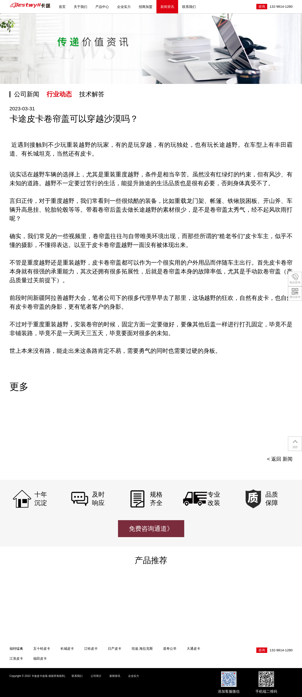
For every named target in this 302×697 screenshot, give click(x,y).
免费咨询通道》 (151, 528)
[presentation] (283, 426)
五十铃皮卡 (41, 648)
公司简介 (96, 676)
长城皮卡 (67, 648)
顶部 (295, 443)
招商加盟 (145, 7)
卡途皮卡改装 (30, 5)
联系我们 (189, 7)
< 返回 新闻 (280, 459)
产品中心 (102, 7)
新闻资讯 (167, 7)
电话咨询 (295, 278)
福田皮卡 (40, 658)
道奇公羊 (170, 648)
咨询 (261, 6)
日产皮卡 (114, 648)
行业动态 (59, 94)
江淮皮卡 (16, 658)
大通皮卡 (193, 648)
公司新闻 (26, 94)
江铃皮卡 (91, 648)
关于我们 (80, 7)
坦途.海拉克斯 (142, 648)
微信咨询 (295, 293)
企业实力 (124, 7)
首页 (62, 7)
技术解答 (91, 94)
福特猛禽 (16, 648)
